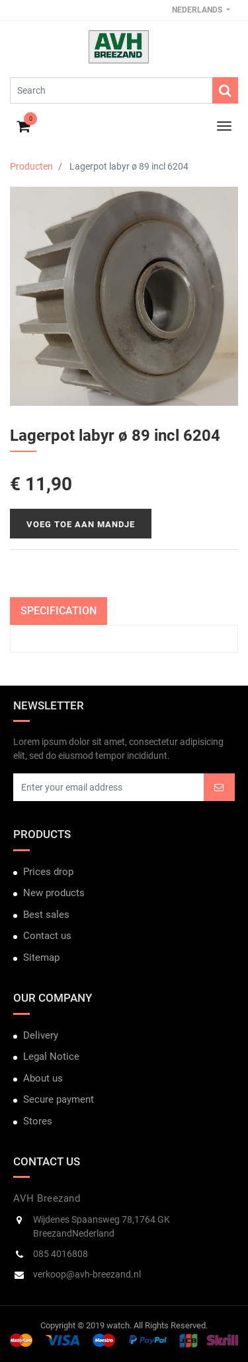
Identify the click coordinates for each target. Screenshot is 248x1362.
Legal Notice (51, 1056)
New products (54, 893)
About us (43, 1078)
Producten (31, 166)
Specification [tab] (59, 610)
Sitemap (41, 957)
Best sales (46, 915)
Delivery (40, 1035)
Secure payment (58, 1099)
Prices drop (48, 872)
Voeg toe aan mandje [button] (80, 524)
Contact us (47, 936)
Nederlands (198, 10)
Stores (37, 1121)
